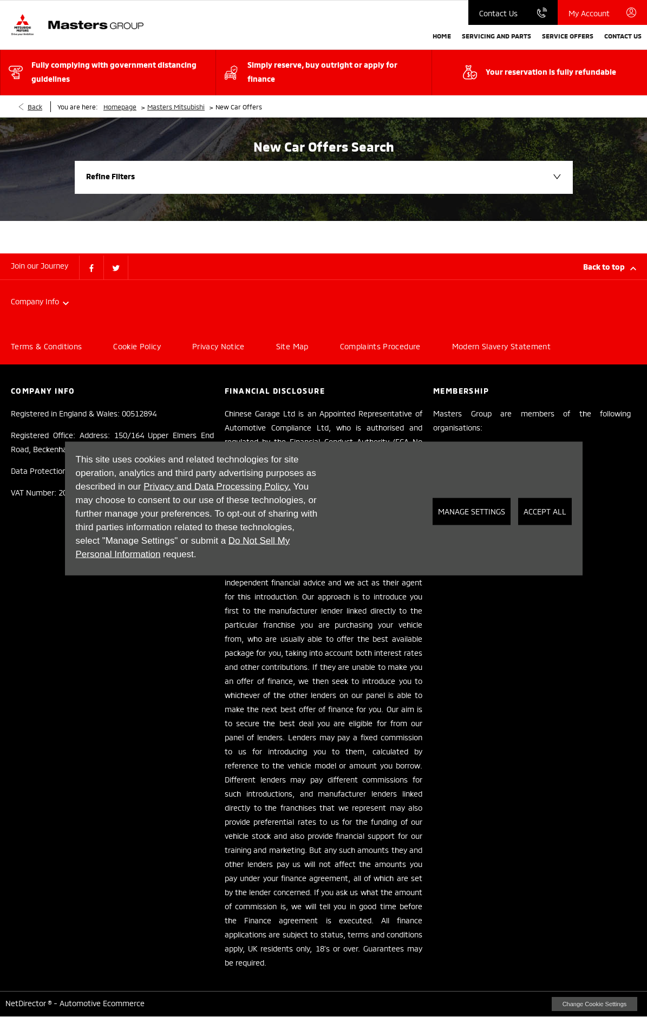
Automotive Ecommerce (102, 1003)
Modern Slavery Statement (501, 346)
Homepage (119, 106)
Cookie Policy (137, 346)
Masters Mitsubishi (176, 106)
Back (35, 106)
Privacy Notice (218, 346)
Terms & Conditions (46, 346)
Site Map (292, 346)
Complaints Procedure (380, 346)
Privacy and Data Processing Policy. (217, 486)
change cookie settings (594, 1004)
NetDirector (26, 1003)
